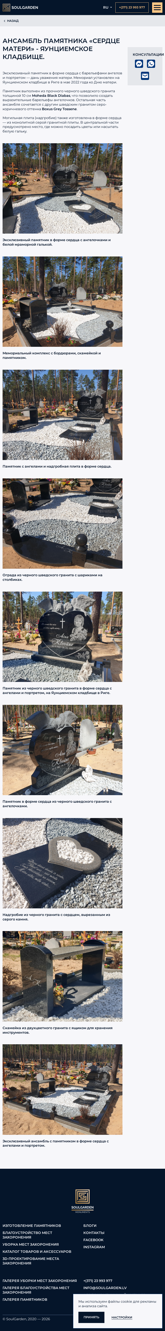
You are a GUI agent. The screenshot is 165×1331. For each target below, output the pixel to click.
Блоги (89, 1226)
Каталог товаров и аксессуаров (37, 1252)
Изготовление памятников (32, 1226)
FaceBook (93, 1240)
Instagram (94, 1247)
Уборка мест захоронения (31, 1244)
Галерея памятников (25, 1300)
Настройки (122, 1317)
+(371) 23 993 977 (97, 1281)
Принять (91, 1317)
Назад (10, 21)
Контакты (93, 1233)
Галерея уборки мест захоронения (40, 1281)
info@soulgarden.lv (105, 1288)
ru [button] (106, 7)
